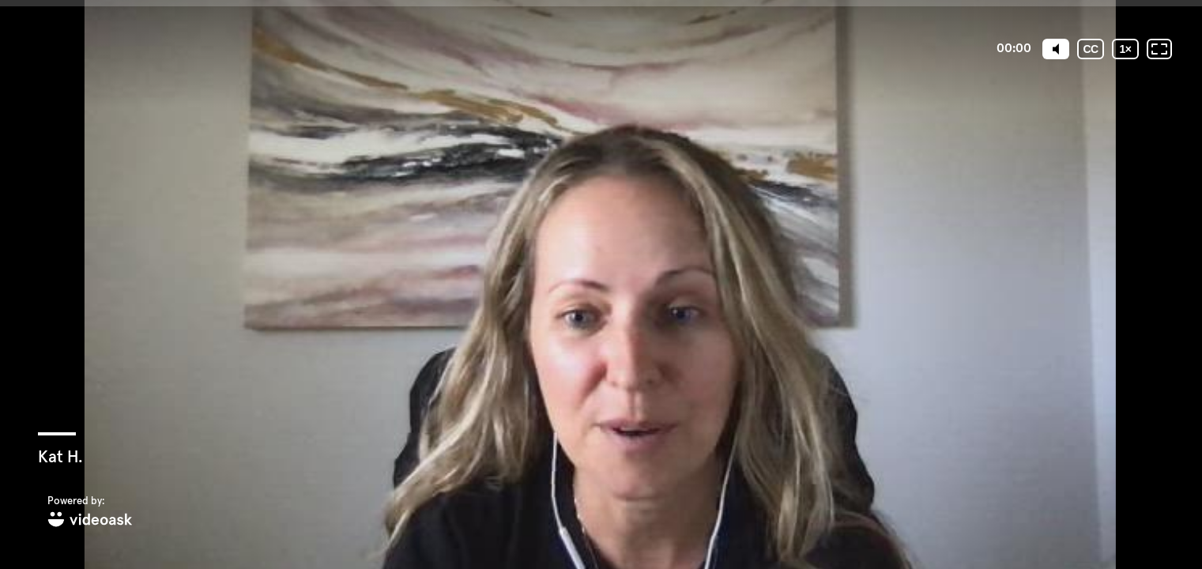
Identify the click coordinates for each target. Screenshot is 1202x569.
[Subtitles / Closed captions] (1090, 49)
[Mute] (1055, 49)
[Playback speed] (1125, 49)
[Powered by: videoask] (90, 512)
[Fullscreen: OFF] (1159, 49)
